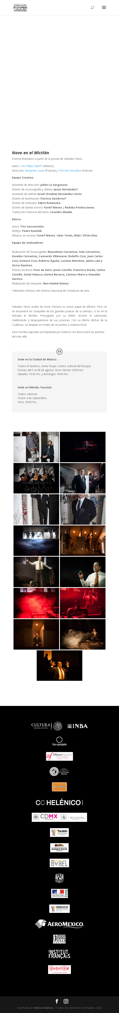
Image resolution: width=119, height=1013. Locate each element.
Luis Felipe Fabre (30, 166)
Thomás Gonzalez (70, 170)
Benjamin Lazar (34, 170)
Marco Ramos (43, 1008)
